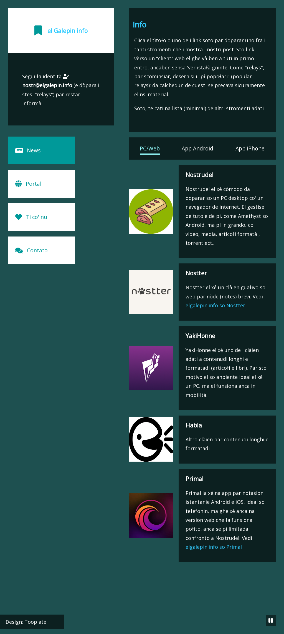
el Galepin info (67, 31)
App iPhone (250, 148)
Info (139, 24)
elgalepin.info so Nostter (215, 305)
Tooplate (35, 621)
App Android (197, 148)
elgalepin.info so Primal (214, 547)
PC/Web (150, 148)
